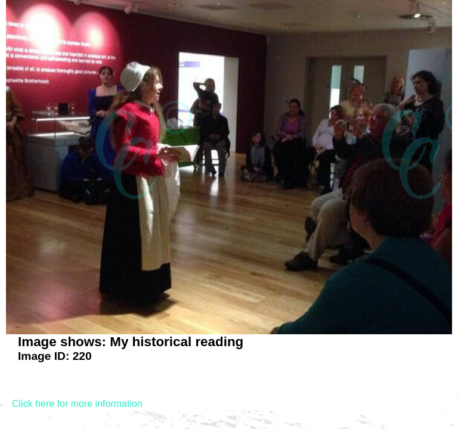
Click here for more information (77, 404)
